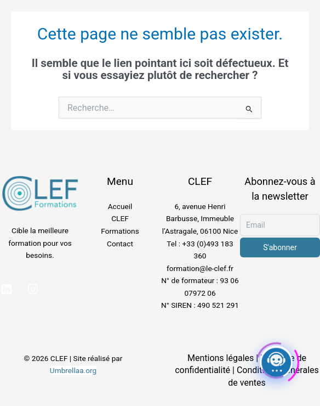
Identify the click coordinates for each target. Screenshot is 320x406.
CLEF (120, 218)
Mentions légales (220, 358)
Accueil (120, 206)
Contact (120, 243)
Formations (120, 231)
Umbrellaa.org (73, 370)
